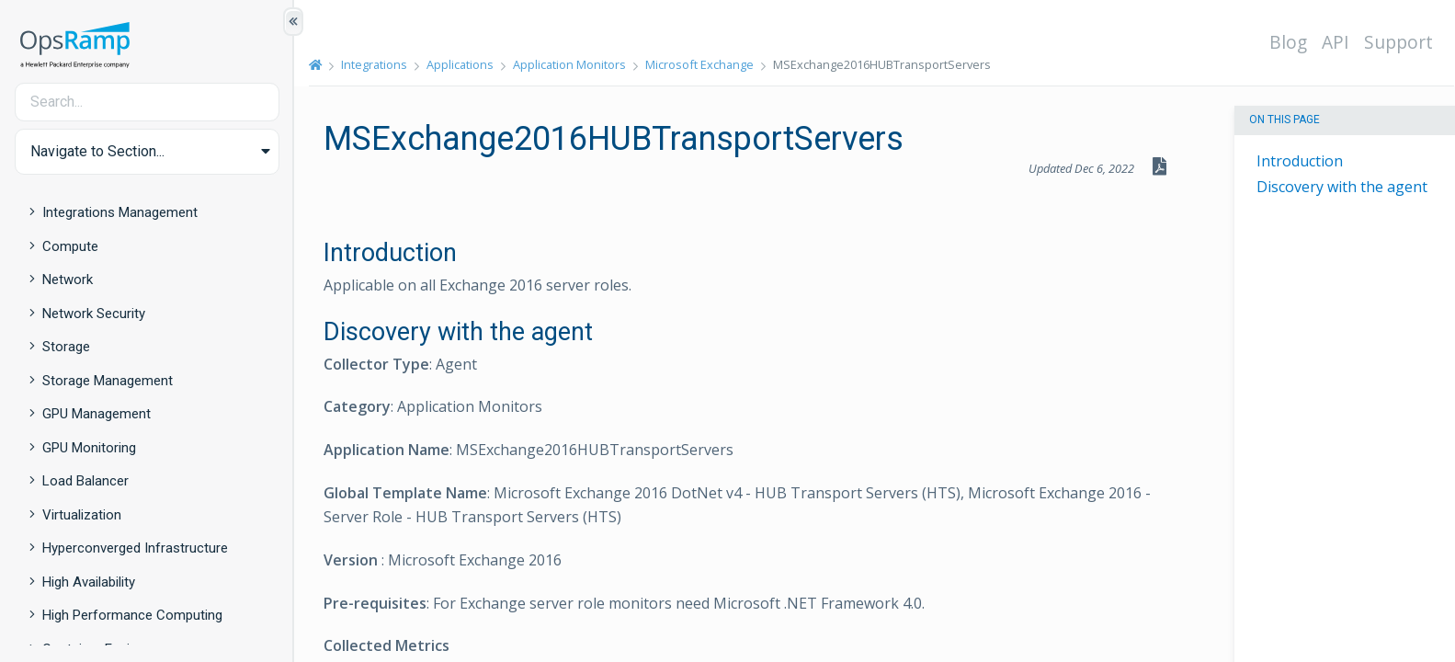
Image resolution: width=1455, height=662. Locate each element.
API (1335, 41)
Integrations (374, 64)
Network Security (93, 313)
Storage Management (107, 380)
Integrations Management (120, 212)
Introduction (1299, 161)
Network (67, 279)
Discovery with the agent (1341, 187)
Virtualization (81, 515)
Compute (70, 246)
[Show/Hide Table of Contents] (293, 21)
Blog (1288, 41)
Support (1398, 41)
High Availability (88, 582)
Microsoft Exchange (699, 64)
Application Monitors (569, 64)
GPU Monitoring (89, 447)
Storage (66, 346)
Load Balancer (85, 481)
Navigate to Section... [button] (97, 151)
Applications (460, 64)
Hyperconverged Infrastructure (135, 548)
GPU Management (96, 413)
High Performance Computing (132, 615)
